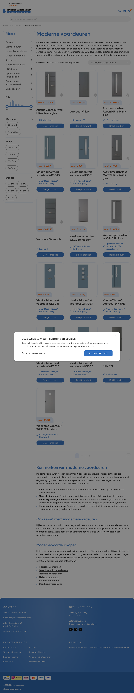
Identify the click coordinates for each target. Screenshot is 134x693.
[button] (33, 353)
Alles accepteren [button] (98, 353)
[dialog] (67, 346)
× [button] (115, 335)
